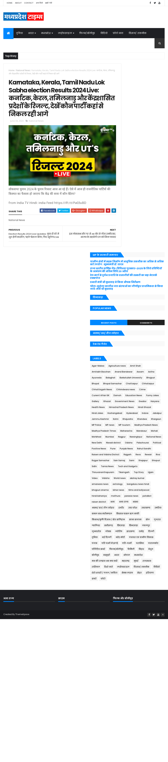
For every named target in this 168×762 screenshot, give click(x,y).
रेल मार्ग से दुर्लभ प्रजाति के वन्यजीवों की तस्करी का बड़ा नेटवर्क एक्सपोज (136, 94)
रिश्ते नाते (120, 513)
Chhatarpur (138, 224)
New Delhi (140, 318)
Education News (124, 241)
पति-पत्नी (151, 478)
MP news (120, 289)
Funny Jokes (143, 241)
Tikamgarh (148, 371)
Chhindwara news (150, 230)
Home (9, 3)
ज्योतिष (143, 460)
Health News (135, 253)
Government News (138, 247)
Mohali (134, 306)
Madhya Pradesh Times (128, 300)
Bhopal (120, 218)
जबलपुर (158, 454)
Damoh (153, 235)
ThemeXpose (22, 566)
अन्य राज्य (129, 419)
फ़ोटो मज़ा (118, 33)
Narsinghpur (147, 312)
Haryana (120, 253)
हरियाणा (145, 525)
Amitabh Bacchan (140, 194)
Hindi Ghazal (151, 259)
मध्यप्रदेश (46, 33)
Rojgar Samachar (125, 354)
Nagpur (132, 312)
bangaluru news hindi (127, 395)
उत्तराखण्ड (120, 431)
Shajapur (120, 360)
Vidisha (154, 377)
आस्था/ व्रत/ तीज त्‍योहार (127, 425)
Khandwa (121, 283)
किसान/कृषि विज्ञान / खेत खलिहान (132, 442)
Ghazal (120, 247)
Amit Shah (121, 194)
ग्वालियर (156, 448)
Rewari (129, 348)
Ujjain (133, 377)
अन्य (118, 419)
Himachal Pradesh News (128, 259)
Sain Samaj (144, 354)
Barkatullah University (127, 212)
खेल (135, 448)
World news (122, 383)
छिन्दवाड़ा (145, 454)
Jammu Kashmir (124, 277)
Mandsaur (121, 306)
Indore (135, 271)
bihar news (122, 401)
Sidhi (144, 360)
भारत (31, 33)
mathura (140, 407)
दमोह (118, 466)
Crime (119, 235)
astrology (142, 389)
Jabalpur (147, 271)
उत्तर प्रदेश (157, 425)
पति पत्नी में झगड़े (134, 478)
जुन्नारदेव (121, 460)
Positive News (136, 330)
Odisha (139, 324)
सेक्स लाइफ (122, 525)
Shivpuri (134, 360)
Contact (28, 3)
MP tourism (135, 289)
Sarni (156, 354)
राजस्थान (141, 507)
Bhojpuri (147, 212)
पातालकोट (134, 484)
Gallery (157, 241)
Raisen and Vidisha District (130, 342)
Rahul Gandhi (141, 336)
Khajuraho (152, 277)
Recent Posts (127, 145)
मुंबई (130, 507)
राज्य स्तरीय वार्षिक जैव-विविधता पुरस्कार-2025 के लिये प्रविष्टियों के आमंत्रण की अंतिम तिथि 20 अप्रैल (138, 85)
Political (120, 330)
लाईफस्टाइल (65, 33)
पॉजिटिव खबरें (149, 484)
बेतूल (157, 490)
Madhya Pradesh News (128, 295)
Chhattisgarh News (126, 230)
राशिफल (154, 507)
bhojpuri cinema (151, 395)
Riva (139, 348)
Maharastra (151, 300)
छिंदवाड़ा (133, 454)
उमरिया (133, 431)
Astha (153, 200)
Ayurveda (121, 206)
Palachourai (153, 324)
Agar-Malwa (122, 188)
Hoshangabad (139, 265)
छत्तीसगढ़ (120, 454)
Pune (149, 330)
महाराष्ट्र (120, 507)
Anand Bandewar (125, 200)
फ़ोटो (118, 531)
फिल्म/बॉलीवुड (87, 33)
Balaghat (135, 206)
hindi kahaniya (123, 407)
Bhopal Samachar (137, 218)
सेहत (134, 525)
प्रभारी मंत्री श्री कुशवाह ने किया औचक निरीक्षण (135, 101)
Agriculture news (141, 188)
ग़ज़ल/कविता (13, 43)
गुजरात (144, 448)
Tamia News (122, 366)
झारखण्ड (155, 460)
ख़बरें (155, 525)
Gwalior (156, 247)
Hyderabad (122, 271)
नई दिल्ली (151, 466)
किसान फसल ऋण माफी (127, 436)
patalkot (138, 413)
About (18, 3)
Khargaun (135, 283)
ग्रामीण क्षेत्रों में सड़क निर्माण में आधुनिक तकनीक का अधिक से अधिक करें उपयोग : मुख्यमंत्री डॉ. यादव (137, 76)
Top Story (121, 377)
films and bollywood (142, 401)
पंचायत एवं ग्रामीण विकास (142, 472)
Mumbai (120, 312)
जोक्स (29, 43)
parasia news (123, 413)
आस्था (141, 419)
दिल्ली (129, 466)
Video (143, 377)
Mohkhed (146, 306)
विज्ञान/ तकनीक (138, 33)
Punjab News (123, 336)
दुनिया (19, 33)
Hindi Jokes (122, 265)
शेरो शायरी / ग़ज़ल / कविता (139, 519)
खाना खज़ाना (122, 448)
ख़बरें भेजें (48, 3)
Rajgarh (152, 342)
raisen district (155, 413)
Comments (152, 145)
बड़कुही (131, 496)
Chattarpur (122, 224)
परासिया (120, 484)
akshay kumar (140, 383)
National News (23, 70)
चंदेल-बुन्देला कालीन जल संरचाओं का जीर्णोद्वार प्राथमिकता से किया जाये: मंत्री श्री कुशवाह (138, 109)
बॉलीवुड (120, 496)
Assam (142, 200)
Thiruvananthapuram (127, 371)
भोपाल (151, 496)
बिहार (148, 490)
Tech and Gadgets (143, 366)
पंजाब (119, 478)
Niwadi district (123, 324)
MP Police (149, 283)
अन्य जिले (39, 3)
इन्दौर (146, 425)
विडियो (104, 33)
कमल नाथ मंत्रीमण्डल (151, 431)
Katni (140, 277)
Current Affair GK (136, 235)
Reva (118, 348)
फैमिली (138, 490)
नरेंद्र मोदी (120, 472)
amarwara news (124, 389)
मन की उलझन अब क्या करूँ (142, 502)
